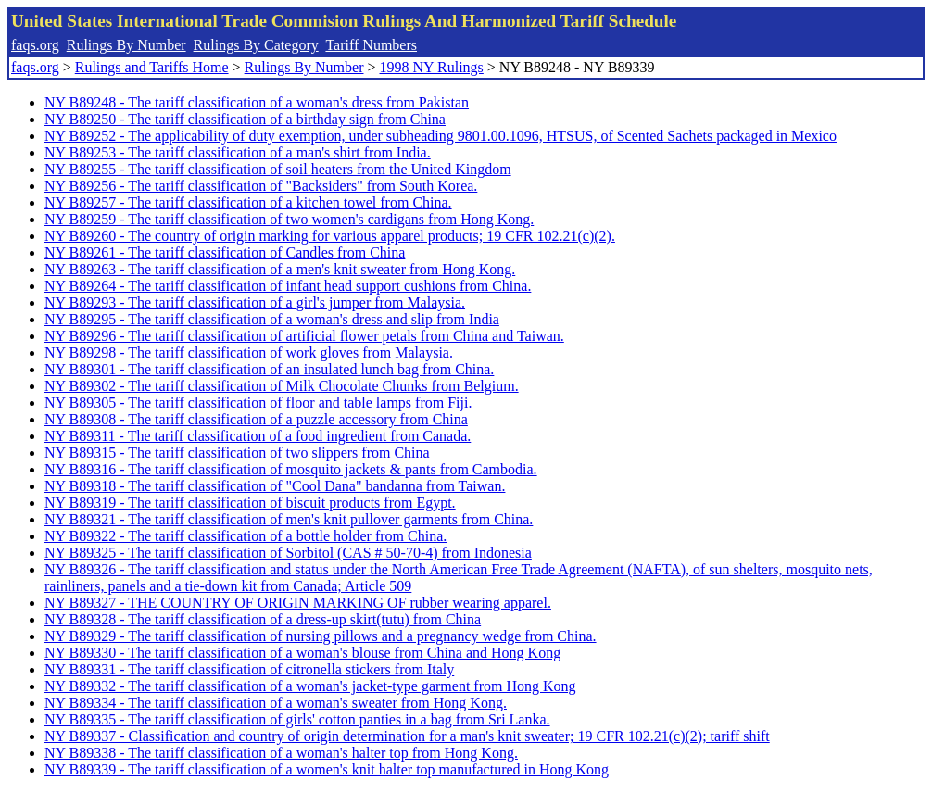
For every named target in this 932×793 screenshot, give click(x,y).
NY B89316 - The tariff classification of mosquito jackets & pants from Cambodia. (290, 469)
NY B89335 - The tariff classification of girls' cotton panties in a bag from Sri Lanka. (297, 719)
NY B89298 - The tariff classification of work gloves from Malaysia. (248, 352)
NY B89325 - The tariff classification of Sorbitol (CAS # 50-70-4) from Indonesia (288, 552)
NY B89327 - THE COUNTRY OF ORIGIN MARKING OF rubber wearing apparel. (297, 602)
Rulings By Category (256, 45)
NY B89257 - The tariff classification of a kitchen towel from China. (248, 202)
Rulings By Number (126, 45)
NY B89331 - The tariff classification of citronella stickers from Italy (249, 669)
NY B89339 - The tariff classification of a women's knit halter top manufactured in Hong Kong (326, 769)
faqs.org (35, 45)
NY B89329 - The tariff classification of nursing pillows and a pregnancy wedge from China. (320, 636)
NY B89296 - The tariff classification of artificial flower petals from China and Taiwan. (304, 336)
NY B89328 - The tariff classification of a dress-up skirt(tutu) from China (262, 619)
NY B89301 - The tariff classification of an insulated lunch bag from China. (269, 369)
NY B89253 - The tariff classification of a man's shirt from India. (237, 152)
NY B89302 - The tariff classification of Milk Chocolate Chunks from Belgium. (281, 386)
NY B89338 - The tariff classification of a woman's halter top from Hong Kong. (281, 753)
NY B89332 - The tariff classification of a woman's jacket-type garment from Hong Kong (310, 686)
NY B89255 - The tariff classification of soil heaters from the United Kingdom (277, 169)
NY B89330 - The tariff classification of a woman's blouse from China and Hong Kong (302, 653)
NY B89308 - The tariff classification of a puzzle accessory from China (256, 419)
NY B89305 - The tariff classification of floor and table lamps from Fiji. (258, 402)
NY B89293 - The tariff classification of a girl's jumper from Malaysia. (254, 302)
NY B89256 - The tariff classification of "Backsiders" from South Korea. (260, 186)
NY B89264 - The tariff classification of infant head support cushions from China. (287, 286)
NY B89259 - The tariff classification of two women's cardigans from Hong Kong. (289, 219)
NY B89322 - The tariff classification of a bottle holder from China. (245, 536)
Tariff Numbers (371, 45)
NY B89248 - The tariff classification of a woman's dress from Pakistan (256, 102)
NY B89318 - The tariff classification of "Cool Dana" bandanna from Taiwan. (274, 486)
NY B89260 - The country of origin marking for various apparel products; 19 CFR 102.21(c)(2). (329, 236)
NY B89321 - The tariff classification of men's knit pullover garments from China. (288, 519)
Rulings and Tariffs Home (152, 67)
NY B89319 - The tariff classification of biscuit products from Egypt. (250, 502)
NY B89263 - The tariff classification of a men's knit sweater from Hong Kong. (279, 269)
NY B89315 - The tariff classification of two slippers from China (237, 452)
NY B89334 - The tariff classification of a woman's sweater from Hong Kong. (275, 703)
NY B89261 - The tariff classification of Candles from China (224, 252)
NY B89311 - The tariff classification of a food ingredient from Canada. (257, 436)
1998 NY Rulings (432, 67)
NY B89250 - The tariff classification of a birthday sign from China (245, 119)
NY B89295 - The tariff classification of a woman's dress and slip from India (271, 319)
